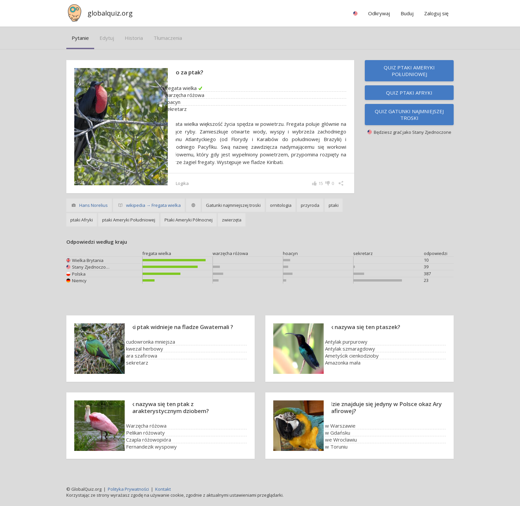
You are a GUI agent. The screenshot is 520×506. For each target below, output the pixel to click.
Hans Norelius (93, 205)
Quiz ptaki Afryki (409, 92)
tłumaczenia (168, 38)
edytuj (106, 38)
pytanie (80, 38)
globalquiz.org (110, 13)
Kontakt (163, 489)
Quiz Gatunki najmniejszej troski (409, 114)
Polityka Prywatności (128, 489)
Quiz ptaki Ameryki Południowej (409, 70)
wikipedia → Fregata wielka (153, 205)
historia (134, 38)
